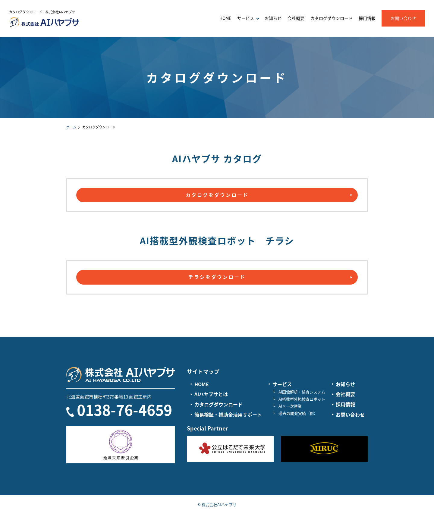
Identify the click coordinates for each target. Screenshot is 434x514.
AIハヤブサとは (211, 394)
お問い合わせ (403, 18)
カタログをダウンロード (217, 194)
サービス (282, 384)
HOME (225, 18)
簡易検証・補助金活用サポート (228, 414)
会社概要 (296, 18)
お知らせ (273, 18)
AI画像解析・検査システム (301, 392)
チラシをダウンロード (217, 276)
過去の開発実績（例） (298, 413)
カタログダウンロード (331, 18)
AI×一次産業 (290, 406)
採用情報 (367, 18)
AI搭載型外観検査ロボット (301, 399)
